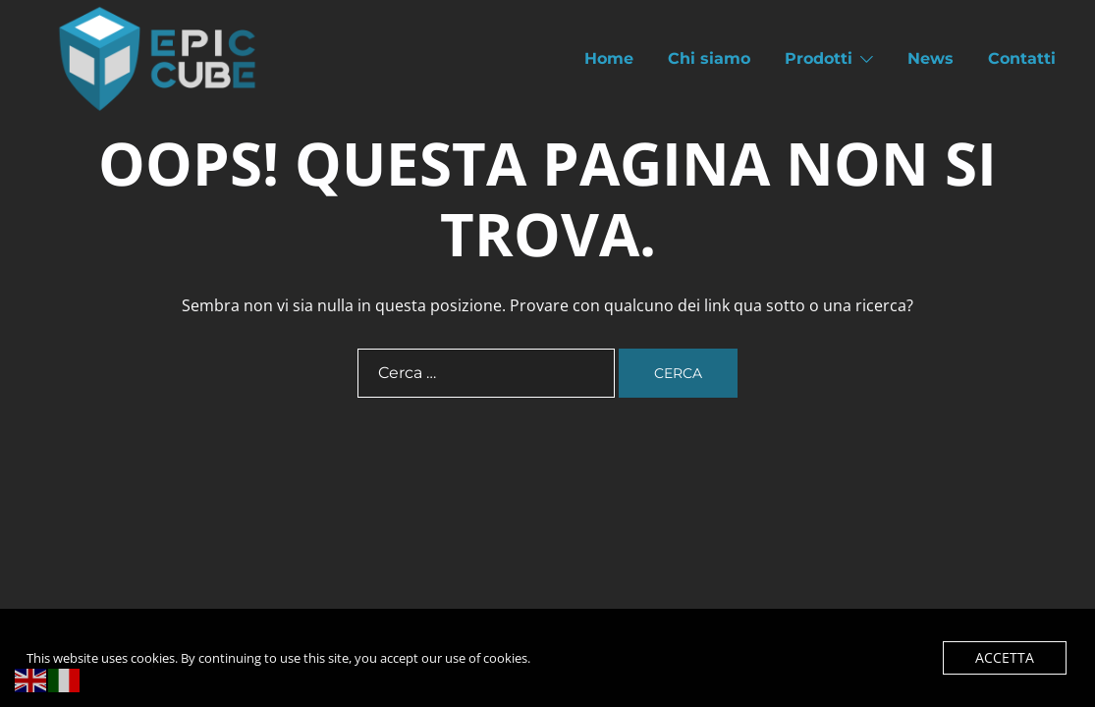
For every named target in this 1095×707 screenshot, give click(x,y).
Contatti (1022, 58)
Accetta (1008, 658)
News (930, 58)
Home (608, 58)
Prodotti (818, 58)
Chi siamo (709, 58)
